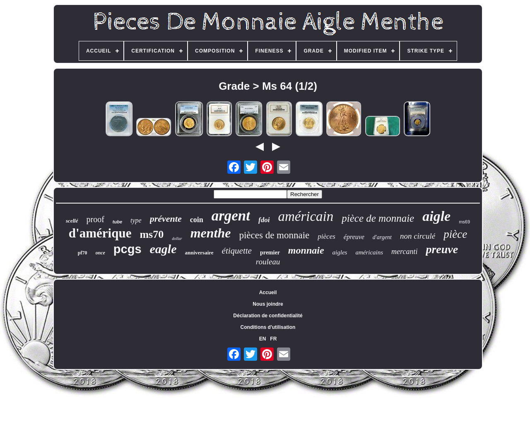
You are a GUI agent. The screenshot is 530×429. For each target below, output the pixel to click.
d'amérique (100, 233)
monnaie (306, 250)
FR (273, 339)
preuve (442, 249)
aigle (436, 216)
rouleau (268, 261)
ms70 (152, 234)
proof (95, 219)
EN (262, 339)
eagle (163, 249)
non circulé (417, 236)
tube (117, 221)
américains (369, 252)
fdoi (264, 220)
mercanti (404, 251)
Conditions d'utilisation (268, 327)
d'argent (382, 237)
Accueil (268, 292)
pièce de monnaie (378, 218)
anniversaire (199, 252)
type (136, 220)
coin (196, 220)
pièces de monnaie (274, 235)
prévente (166, 218)
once (100, 253)
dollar (177, 238)
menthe (210, 232)
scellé (72, 221)
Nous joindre (268, 304)
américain (305, 216)
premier (270, 252)
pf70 (82, 253)
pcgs (127, 249)
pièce (455, 234)
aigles (339, 252)
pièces (326, 236)
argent (231, 216)
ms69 (464, 221)
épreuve (354, 236)
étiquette (237, 251)
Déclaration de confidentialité (267, 316)
